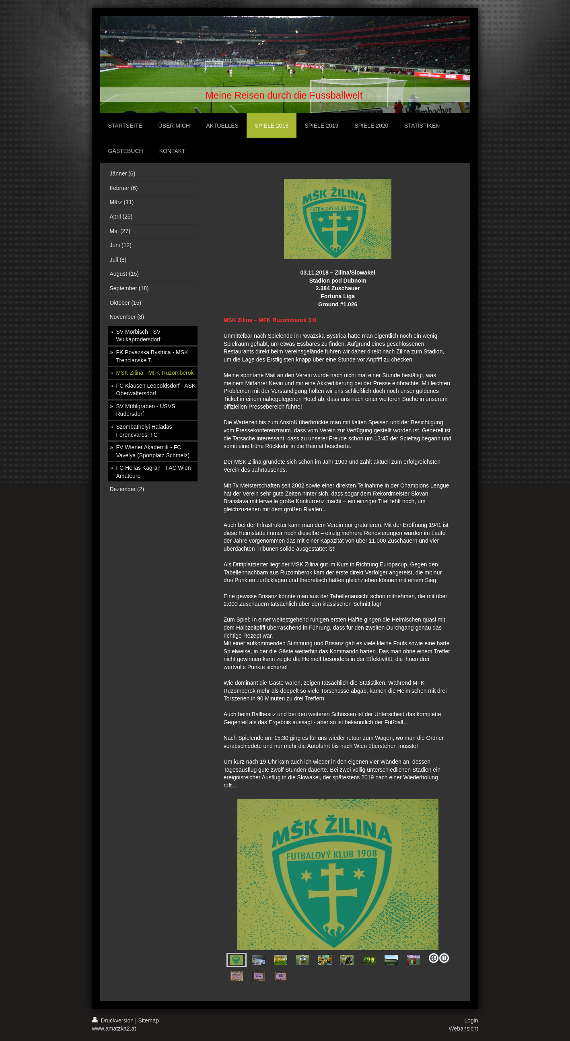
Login (471, 1020)
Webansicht (463, 1028)
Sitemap (148, 1020)
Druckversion (113, 1020)
